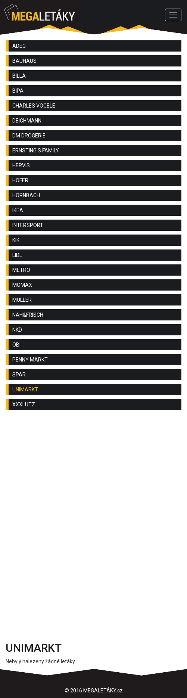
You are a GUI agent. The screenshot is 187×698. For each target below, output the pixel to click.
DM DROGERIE (29, 136)
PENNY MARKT (30, 360)
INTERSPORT (27, 225)
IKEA (17, 210)
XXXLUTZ (23, 404)
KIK (15, 240)
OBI (16, 345)
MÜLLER (22, 300)
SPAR (19, 375)
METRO (21, 270)
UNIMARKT (25, 390)
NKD (17, 330)
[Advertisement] (93, 475)
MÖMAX (22, 285)
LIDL (17, 255)
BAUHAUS (24, 61)
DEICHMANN (26, 121)
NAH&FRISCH (27, 315)
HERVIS (21, 165)
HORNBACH (26, 195)
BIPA (18, 91)
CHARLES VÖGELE (33, 106)
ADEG (19, 46)
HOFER (20, 180)
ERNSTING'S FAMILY (35, 150)
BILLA (19, 76)
